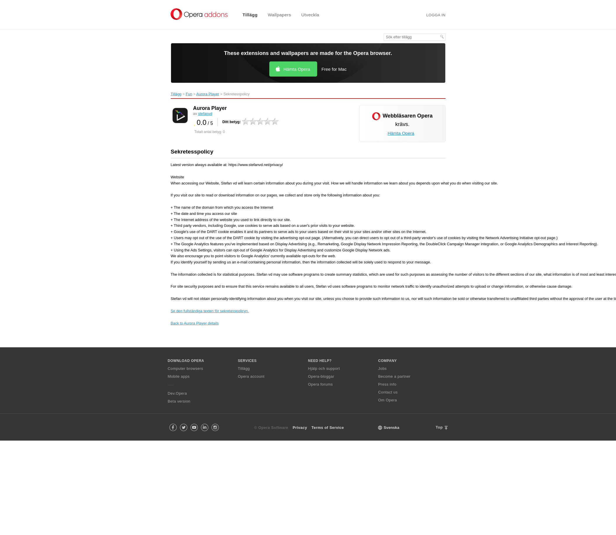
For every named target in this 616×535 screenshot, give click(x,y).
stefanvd (205, 113)
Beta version (179, 401)
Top (439, 427)
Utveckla (310, 14)
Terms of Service (327, 427)
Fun (189, 94)
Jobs (382, 368)
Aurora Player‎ (207, 94)
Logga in (436, 15)
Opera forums (320, 384)
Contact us (388, 392)
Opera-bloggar (321, 376)
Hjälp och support (324, 368)
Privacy (300, 427)
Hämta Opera (297, 69)
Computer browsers (185, 368)
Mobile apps (179, 376)
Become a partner (394, 376)
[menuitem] (246, 14)
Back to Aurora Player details (195, 323)
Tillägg (250, 14)
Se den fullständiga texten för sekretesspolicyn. (210, 311)
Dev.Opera (177, 393)
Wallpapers (279, 14)
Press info (387, 384)
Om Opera (387, 400)
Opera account (251, 376)
